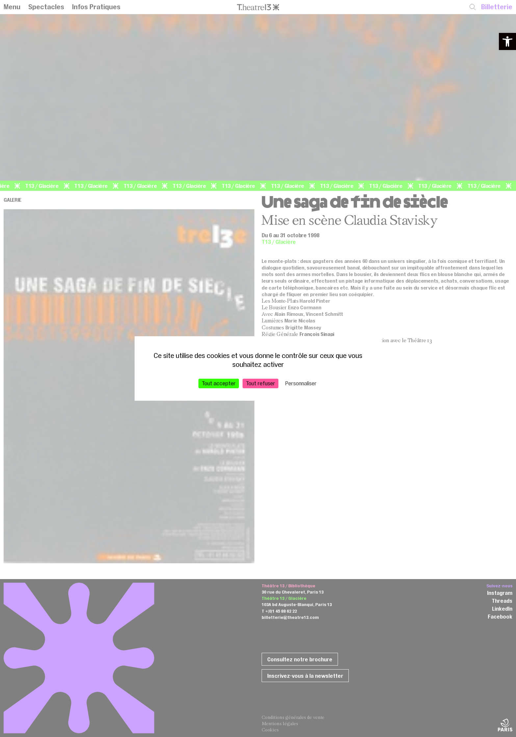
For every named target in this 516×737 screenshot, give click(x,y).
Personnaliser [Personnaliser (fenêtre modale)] (301, 383)
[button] (507, 41)
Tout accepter (219, 383)
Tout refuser (260, 383)
